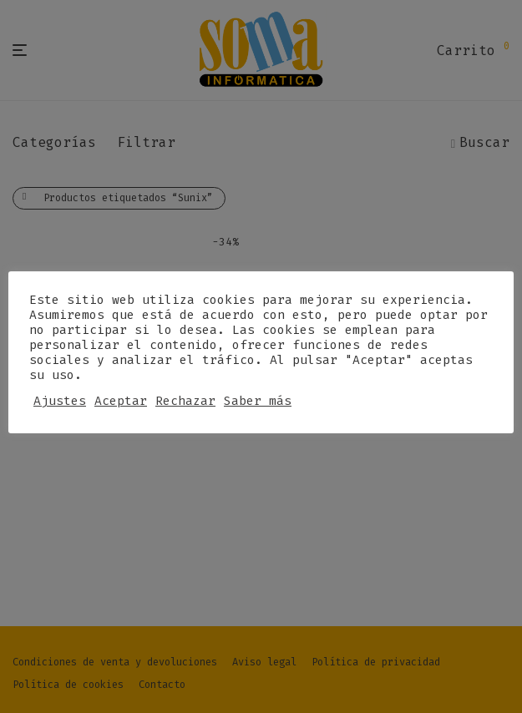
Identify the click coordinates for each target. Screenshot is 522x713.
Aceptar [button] (120, 400)
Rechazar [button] (185, 400)
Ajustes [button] (59, 400)
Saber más (257, 400)
